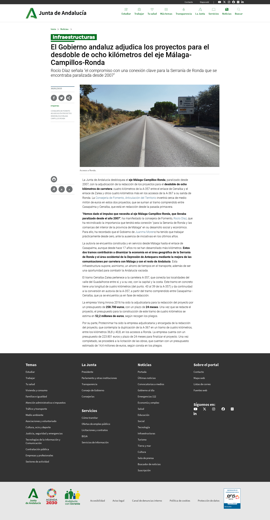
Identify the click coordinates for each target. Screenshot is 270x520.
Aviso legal (118, 500)
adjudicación (56, 113)
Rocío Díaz (180, 218)
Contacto (189, 2)
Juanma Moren (144, 232)
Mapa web (204, 2)
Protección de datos (208, 500)
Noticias (64, 29)
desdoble (55, 116)
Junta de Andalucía (31, 13)
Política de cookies (180, 500)
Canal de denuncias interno (147, 500)
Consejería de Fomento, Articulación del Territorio (126, 197)
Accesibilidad (97, 500)
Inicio (66, 13)
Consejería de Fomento (60, 111)
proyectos (66, 113)
